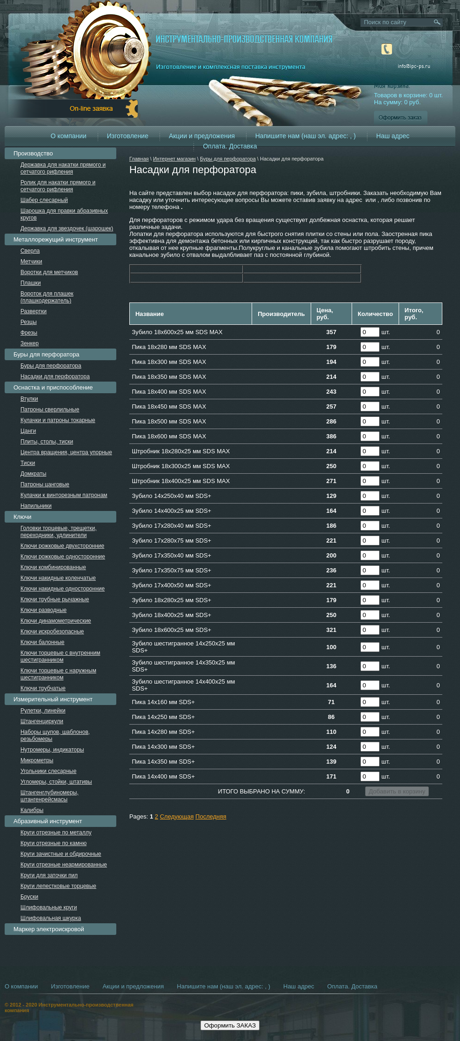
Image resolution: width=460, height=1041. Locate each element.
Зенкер (29, 343)
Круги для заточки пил (49, 875)
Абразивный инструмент (47, 821)
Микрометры (36, 760)
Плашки (30, 283)
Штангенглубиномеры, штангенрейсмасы (49, 796)
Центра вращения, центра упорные (66, 452)
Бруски (29, 896)
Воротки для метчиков (49, 272)
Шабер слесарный (44, 200)
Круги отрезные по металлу (56, 832)
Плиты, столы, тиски (46, 441)
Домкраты (33, 473)
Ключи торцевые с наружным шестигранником (58, 674)
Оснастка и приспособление (53, 387)
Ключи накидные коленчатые (58, 578)
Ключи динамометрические (55, 621)
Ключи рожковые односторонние (62, 556)
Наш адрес (393, 136)
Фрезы (28, 332)
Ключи (22, 516)
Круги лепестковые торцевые (58, 886)
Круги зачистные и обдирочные (60, 854)
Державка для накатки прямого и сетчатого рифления (63, 168)
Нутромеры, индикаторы (52, 749)
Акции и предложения (202, 136)
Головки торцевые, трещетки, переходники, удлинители (58, 531)
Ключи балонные (42, 642)
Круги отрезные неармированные (63, 864)
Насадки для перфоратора (55, 376)
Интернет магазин (174, 158)
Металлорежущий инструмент (55, 239)
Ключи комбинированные (53, 567)
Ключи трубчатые (43, 688)
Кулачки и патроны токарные (57, 420)
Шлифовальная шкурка (50, 918)
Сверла (30, 251)
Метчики (31, 261)
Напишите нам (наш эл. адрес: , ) (305, 136)
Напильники (36, 506)
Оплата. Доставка (230, 146)
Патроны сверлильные (50, 409)
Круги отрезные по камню (53, 843)
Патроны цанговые (44, 484)
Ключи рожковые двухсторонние (62, 546)
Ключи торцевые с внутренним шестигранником (60, 656)
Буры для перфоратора (228, 158)
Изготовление (127, 136)
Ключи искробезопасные (52, 631)
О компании (69, 136)
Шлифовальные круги (48, 907)
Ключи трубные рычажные (54, 599)
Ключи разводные (43, 610)
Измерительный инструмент (53, 699)
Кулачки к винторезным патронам (63, 495)
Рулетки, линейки (43, 710)
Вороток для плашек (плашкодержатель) (46, 297)
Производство (33, 153)
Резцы (28, 322)
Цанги (28, 431)
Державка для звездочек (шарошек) (66, 228)
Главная (139, 158)
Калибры (32, 810)
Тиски (27, 463)
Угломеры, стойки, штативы (56, 782)
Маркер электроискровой (48, 929)
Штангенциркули (41, 721)
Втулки (29, 399)
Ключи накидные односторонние (62, 588)
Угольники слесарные (48, 771)
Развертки (33, 311)
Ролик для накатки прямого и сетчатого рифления (57, 186)
